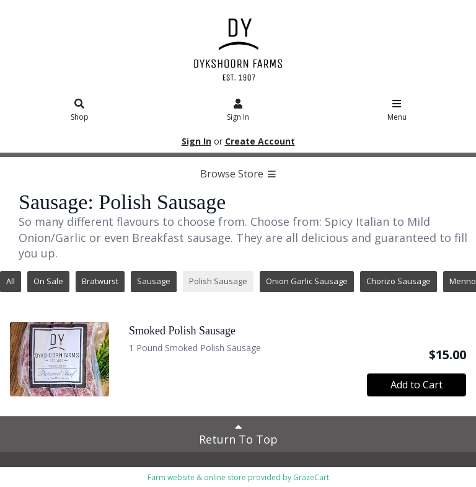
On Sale (48, 281)
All (10, 281)
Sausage (153, 281)
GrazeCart (311, 477)
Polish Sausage (218, 281)
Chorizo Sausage (398, 281)
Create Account (260, 141)
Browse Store (238, 174)
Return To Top (238, 434)
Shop (79, 111)
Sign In (238, 111)
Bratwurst (100, 281)
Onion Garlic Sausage (307, 281)
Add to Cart (416, 384)
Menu (397, 111)
